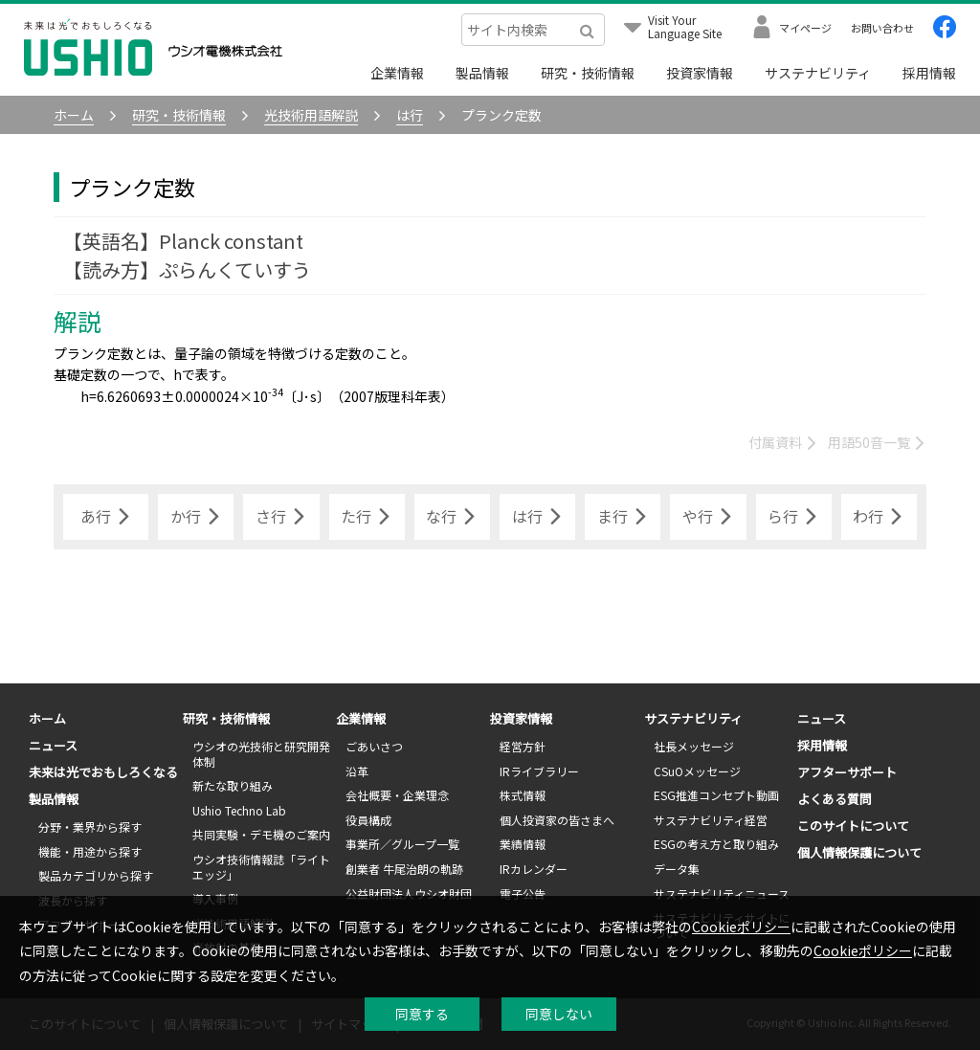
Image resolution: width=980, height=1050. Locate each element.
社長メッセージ (694, 746)
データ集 (677, 868)
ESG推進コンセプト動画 (716, 795)
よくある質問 (834, 799)
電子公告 (523, 893)
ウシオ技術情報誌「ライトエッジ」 (261, 866)
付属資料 (783, 442)
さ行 (281, 516)
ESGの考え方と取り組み (716, 844)
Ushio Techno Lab (239, 810)
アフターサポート (847, 772)
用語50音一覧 (877, 442)
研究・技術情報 (588, 72)
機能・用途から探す (90, 851)
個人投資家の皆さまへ (557, 820)
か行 (196, 516)
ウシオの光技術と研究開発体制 (261, 754)
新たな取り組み (232, 785)
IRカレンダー (534, 868)
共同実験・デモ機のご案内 (261, 834)
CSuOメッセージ (697, 771)
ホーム (47, 718)
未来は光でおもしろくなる (103, 772)
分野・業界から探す (90, 826)
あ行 (106, 516)
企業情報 (397, 72)
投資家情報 (699, 72)
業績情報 (523, 844)
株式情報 (523, 795)
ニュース (53, 745)
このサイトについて (853, 825)
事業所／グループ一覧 (402, 844)
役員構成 (368, 820)
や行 (708, 516)
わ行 (878, 516)
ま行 (623, 516)
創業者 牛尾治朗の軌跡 (404, 868)
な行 (452, 516)
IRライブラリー (539, 771)
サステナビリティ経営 (711, 820)
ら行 (793, 516)
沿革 (356, 771)
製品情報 (482, 72)
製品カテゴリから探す (95, 875)
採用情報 (929, 72)
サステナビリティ (818, 72)
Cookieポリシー (741, 926)
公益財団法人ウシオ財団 (408, 893)
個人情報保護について (859, 852)
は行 (538, 516)
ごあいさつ (374, 746)
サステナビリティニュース (722, 893)
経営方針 (523, 746)
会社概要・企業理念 (397, 795)
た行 (366, 516)
